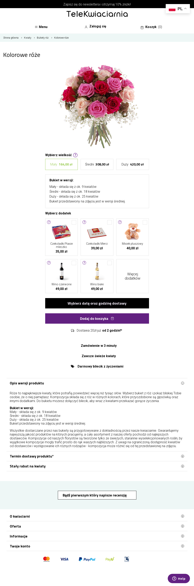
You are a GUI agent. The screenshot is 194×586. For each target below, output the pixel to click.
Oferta (97, 526)
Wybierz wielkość (61, 154)
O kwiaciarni (97, 516)
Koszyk (151, 27)
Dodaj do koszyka (97, 318)
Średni (97, 164)
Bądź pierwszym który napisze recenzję (95, 495)
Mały (61, 164)
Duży (133, 164)
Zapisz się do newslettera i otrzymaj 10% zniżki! (97, 4)
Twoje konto (97, 546)
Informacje (97, 536)
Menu (41, 27)
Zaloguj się (95, 26)
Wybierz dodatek (58, 213)
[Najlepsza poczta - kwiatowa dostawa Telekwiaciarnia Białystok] (97, 14)
